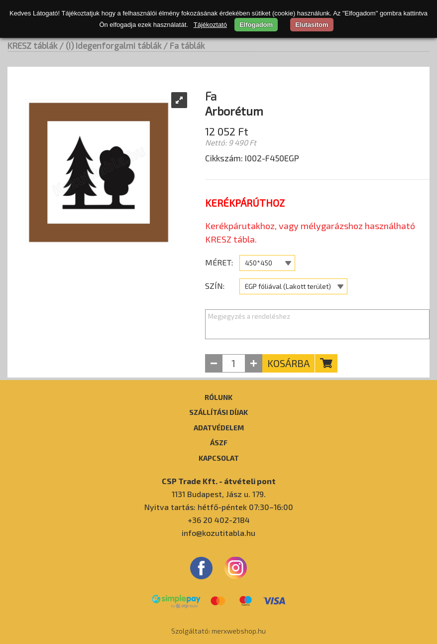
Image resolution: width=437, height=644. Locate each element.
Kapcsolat (219, 457)
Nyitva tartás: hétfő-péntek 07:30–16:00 (218, 507)
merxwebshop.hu (239, 631)
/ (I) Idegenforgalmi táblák (110, 45)
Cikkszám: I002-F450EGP (252, 158)
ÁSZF (218, 442)
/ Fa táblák (184, 45)
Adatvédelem (219, 427)
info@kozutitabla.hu (218, 532)
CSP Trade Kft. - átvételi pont (219, 481)
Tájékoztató (210, 24)
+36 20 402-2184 (219, 519)
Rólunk (218, 396)
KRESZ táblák (32, 45)
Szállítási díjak (218, 411)
